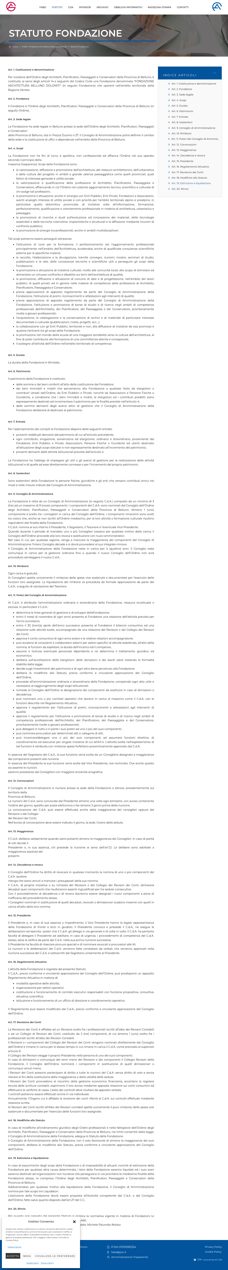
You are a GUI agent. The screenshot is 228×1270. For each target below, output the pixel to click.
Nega (27, 1256)
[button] (74, 1222)
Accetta (13, 1256)
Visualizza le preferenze (55, 1256)
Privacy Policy (47, 1263)
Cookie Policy (32, 1263)
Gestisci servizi (14, 1247)
